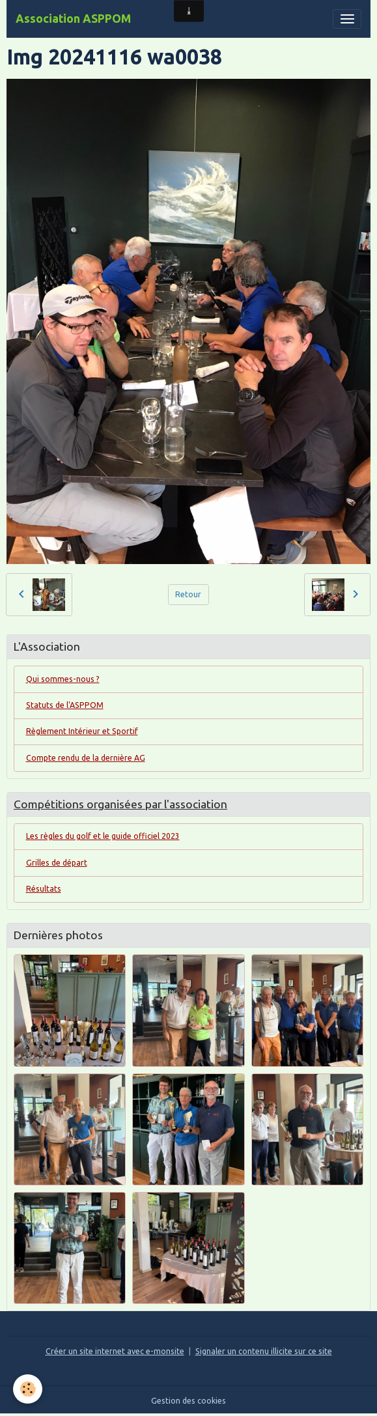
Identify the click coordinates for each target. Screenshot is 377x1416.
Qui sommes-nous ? (63, 679)
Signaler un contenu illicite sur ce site (263, 1351)
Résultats (43, 889)
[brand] (73, 18)
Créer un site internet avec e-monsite (115, 1351)
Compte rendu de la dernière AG (85, 758)
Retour (188, 594)
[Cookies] (27, 1389)
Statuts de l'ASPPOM (65, 705)
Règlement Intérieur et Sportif (82, 731)
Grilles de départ (56, 862)
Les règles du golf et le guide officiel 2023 (103, 836)
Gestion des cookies (188, 1400)
